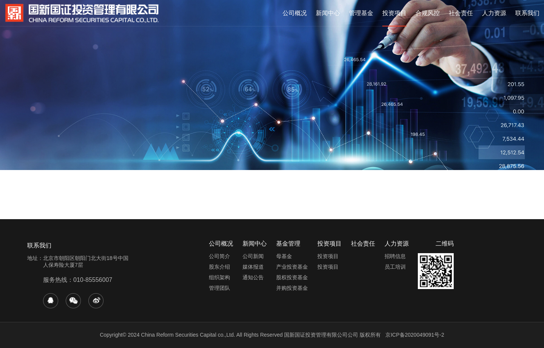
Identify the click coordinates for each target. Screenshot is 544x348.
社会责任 (461, 13)
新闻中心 (328, 13)
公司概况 (295, 13)
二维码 (445, 243)
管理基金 (361, 13)
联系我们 (527, 13)
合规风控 (428, 13)
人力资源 (494, 13)
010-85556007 (92, 280)
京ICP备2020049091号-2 (414, 335)
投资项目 (394, 13)
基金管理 (288, 243)
